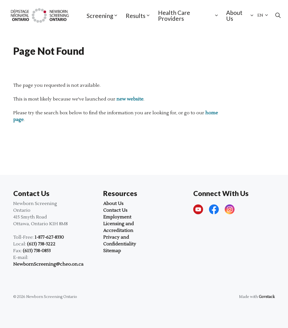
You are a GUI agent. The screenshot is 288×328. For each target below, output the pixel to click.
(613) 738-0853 (37, 251)
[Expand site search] (278, 15)
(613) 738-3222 (41, 244)
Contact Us (115, 210)
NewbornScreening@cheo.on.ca (48, 264)
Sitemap (112, 251)
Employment (117, 217)
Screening (100, 15)
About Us (234, 15)
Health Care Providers (174, 15)
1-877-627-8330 (49, 237)
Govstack (267, 297)
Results (135, 15)
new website (129, 99)
